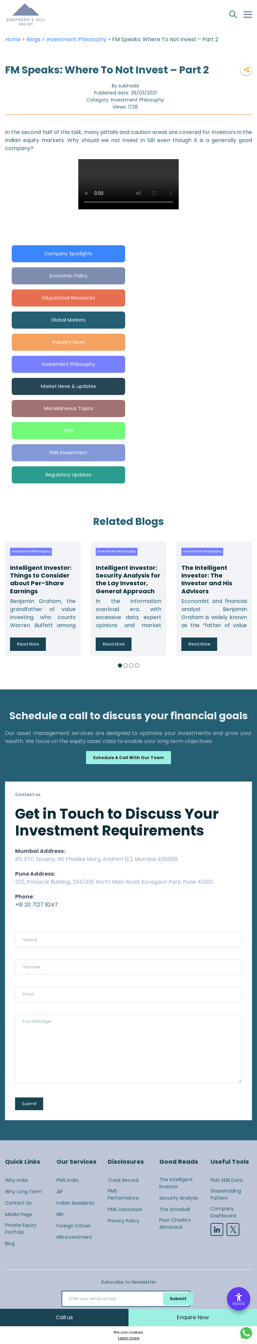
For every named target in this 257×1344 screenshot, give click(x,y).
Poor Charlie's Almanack (175, 1223)
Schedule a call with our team (128, 757)
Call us (64, 1317)
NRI (60, 1214)
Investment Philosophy (76, 39)
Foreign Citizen (74, 1225)
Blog (10, 1243)
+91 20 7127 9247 (36, 905)
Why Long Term (23, 1191)
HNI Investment (74, 1237)
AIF (60, 1191)
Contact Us (18, 1203)
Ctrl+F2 (239, 1303)
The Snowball (174, 1209)
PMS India (67, 1180)
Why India (16, 1180)
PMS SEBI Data (226, 1180)
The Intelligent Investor (176, 1183)
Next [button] (245, 598)
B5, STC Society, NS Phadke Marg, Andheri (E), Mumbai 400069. (96, 859)
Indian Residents (75, 1203)
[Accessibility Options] (238, 1299)
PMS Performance (123, 1194)
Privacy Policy (123, 1220)
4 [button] (137, 665)
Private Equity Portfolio (20, 1228)
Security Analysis (178, 1198)
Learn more (128, 1338)
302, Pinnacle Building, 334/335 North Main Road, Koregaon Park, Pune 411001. (114, 882)
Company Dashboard (223, 1212)
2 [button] (125, 665)
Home (13, 39)
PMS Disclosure (125, 1209)
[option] (43, 599)
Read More (28, 644)
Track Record (123, 1180)
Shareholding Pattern (225, 1194)
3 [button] (131, 665)
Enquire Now (193, 1317)
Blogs (33, 39)
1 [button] (120, 665)
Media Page (18, 1214)
